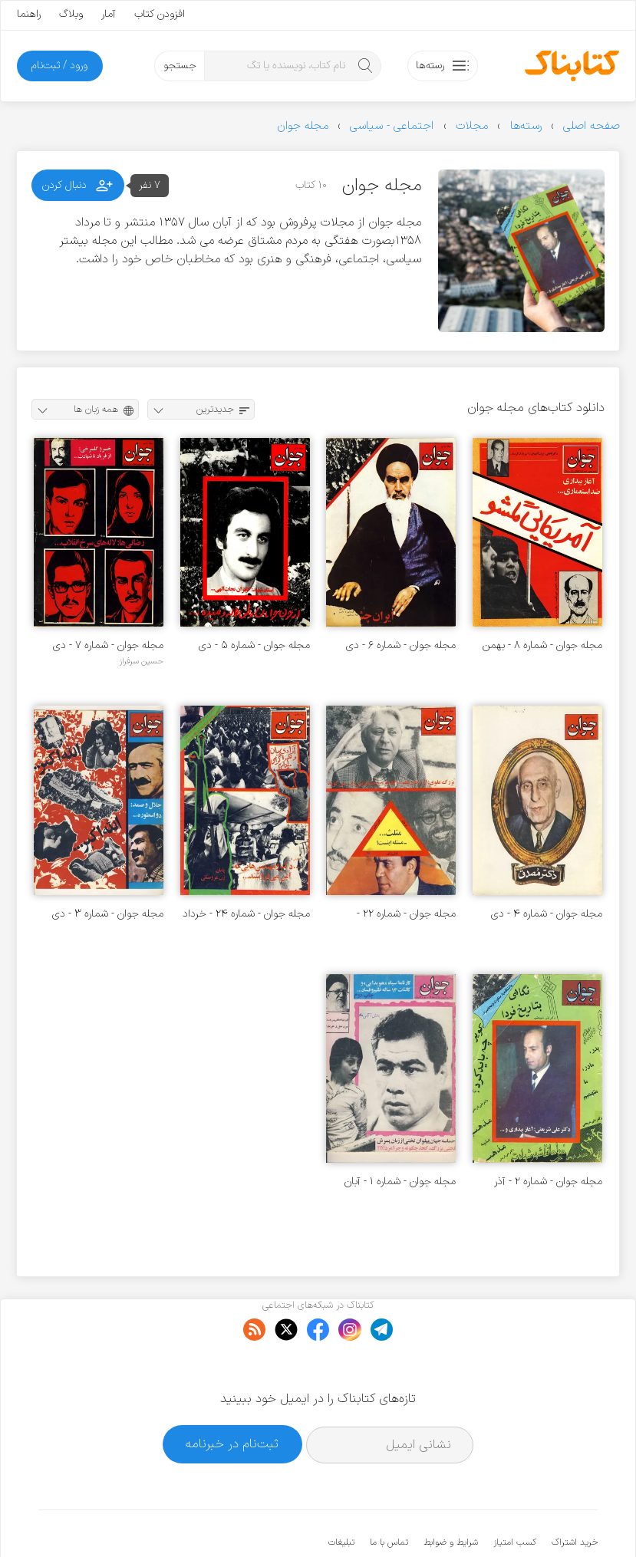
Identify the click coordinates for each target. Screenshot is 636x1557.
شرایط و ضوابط (450, 1496)
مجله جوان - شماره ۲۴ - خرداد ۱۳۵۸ (246, 914)
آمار (108, 14)
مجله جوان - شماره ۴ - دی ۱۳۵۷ (546, 914)
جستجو (179, 66)
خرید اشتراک (575, 1496)
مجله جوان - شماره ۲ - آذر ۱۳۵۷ (548, 1182)
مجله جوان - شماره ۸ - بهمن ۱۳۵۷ (542, 645)
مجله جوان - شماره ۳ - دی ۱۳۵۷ (107, 914)
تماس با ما (389, 1496)
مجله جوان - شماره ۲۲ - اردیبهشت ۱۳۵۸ (406, 914)
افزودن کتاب (159, 14)
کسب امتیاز (514, 1496)
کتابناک (517, 1520)
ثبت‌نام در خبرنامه (232, 1397)
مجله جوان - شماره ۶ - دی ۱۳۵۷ (401, 645)
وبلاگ (71, 14)
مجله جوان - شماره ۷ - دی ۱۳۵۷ (108, 645)
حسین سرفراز (141, 661)
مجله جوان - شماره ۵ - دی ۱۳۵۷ (254, 645)
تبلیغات (341, 1496)
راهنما (29, 14)
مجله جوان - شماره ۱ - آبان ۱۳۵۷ (400, 1182)
